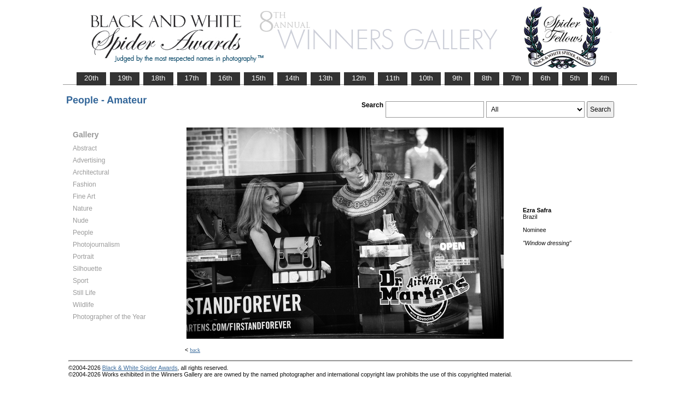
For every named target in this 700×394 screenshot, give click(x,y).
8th (487, 78)
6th (545, 78)
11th (393, 78)
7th (516, 78)
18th (158, 78)
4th (604, 78)
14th (292, 78)
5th (575, 78)
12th (359, 78)
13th (325, 78)
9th (457, 78)
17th (192, 78)
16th (225, 78)
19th (125, 78)
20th (91, 78)
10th (426, 78)
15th (259, 78)
